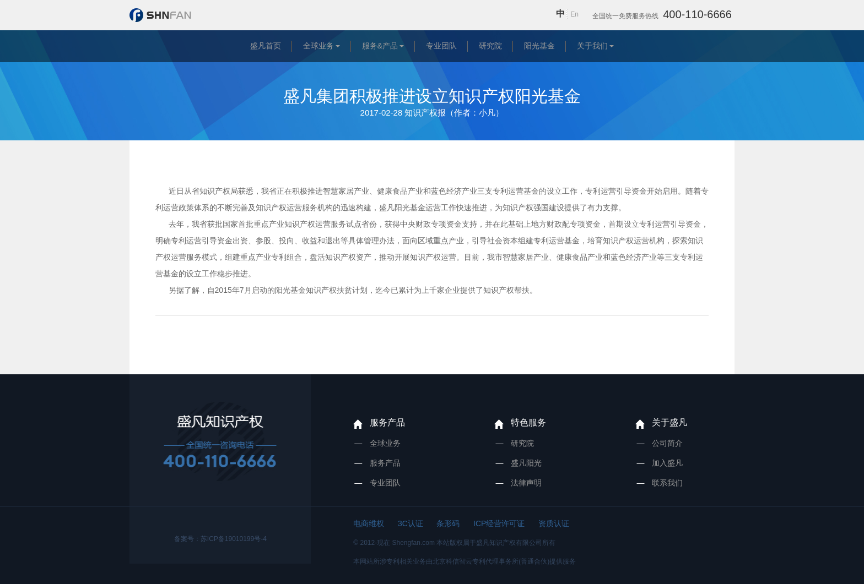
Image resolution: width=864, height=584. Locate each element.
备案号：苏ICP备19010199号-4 (220, 539)
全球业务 (318, 45)
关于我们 (592, 45)
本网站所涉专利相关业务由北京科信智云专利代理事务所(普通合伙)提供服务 (464, 561)
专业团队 (441, 45)
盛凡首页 (265, 45)
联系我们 (667, 482)
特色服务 (528, 422)
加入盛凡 (667, 463)
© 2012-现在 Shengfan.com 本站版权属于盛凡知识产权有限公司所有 (454, 543)
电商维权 (368, 523)
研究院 (490, 45)
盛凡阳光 (526, 463)
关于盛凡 (669, 422)
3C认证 (410, 523)
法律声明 (526, 482)
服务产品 (387, 422)
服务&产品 (380, 45)
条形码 (448, 523)
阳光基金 (539, 45)
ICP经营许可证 (499, 523)
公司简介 (667, 443)
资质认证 (553, 523)
